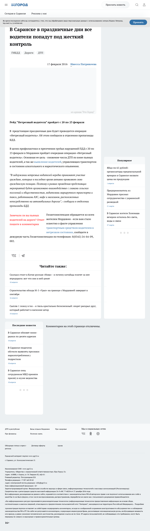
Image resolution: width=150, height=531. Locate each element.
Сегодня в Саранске (15, 13)
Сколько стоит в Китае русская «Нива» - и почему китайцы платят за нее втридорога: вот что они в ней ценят (53, 278)
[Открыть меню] (6, 5)
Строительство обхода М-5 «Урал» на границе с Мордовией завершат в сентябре (53, 294)
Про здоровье (61, 429)
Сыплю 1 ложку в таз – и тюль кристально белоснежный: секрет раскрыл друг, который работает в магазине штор (53, 310)
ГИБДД (15, 52)
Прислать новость (115, 4)
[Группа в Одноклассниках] (90, 434)
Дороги (28, 52)
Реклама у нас (39, 13)
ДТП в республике (12, 429)
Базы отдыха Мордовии (40, 429)
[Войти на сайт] (144, 5)
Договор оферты (38, 445)
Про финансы (10, 434)
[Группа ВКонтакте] (83, 434)
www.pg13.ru (34, 456)
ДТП (40, 52)
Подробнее (139, 504)
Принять (138, 22)
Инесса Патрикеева (83, 64)
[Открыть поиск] (137, 5)
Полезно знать (36, 434)
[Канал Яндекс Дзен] (98, 434)
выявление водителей (47, 162)
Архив (60, 445)
